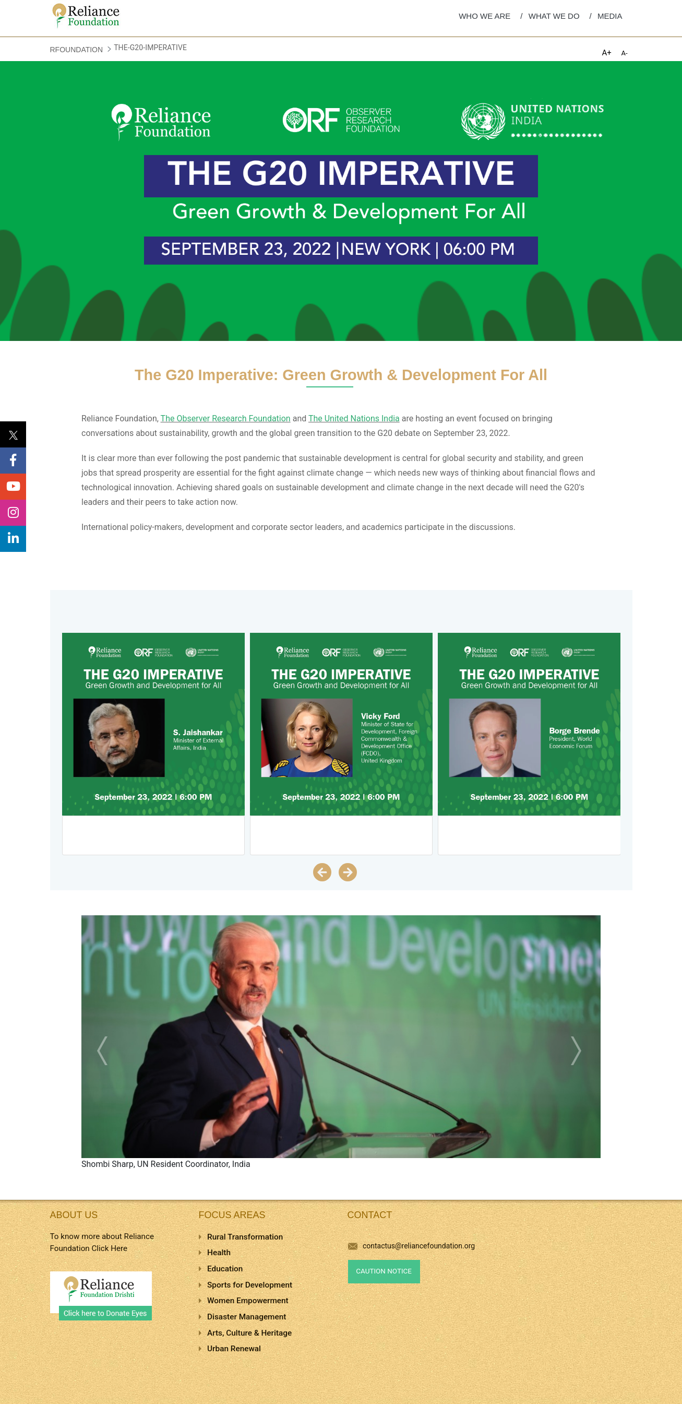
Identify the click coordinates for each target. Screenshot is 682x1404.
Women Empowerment (248, 1300)
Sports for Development (249, 1285)
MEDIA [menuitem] (610, 15)
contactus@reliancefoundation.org (411, 1246)
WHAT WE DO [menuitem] (554, 15)
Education (225, 1268)
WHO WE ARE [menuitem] (484, 15)
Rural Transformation (245, 1237)
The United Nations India (354, 418)
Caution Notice (384, 1271)
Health (219, 1252)
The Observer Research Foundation (226, 418)
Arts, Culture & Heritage (249, 1333)
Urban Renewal (234, 1348)
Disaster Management (246, 1317)
